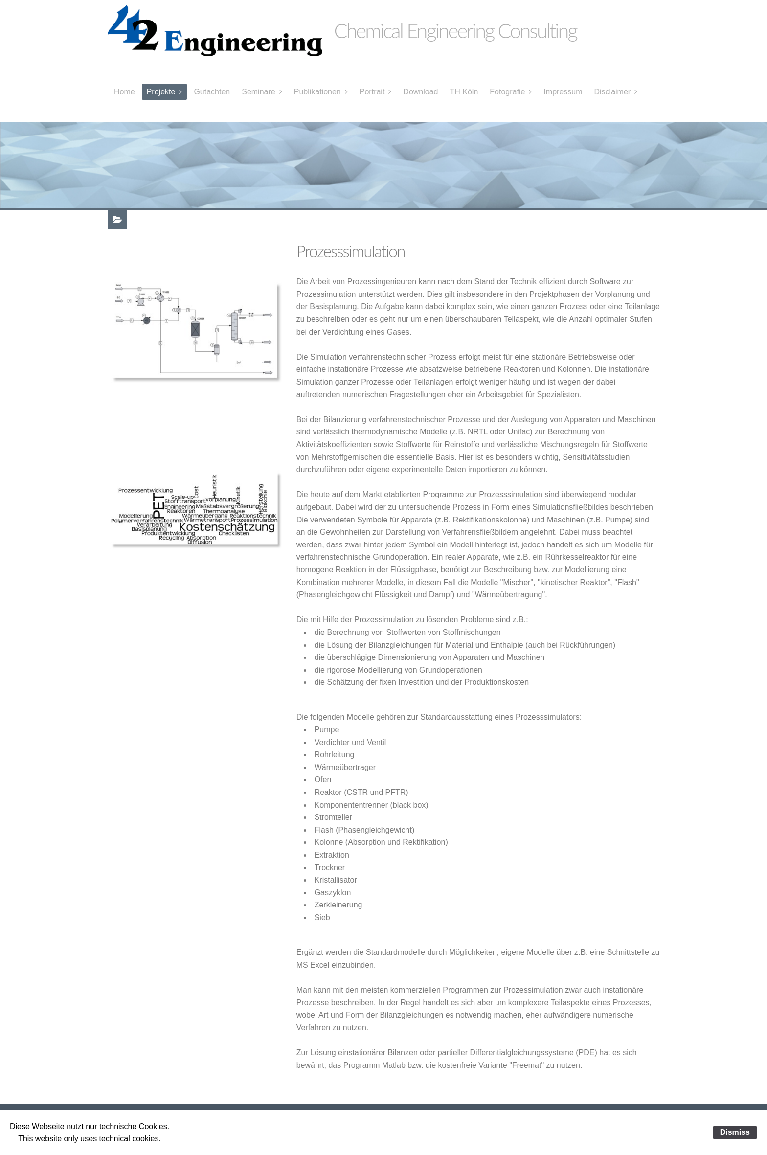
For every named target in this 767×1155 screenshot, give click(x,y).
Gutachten (212, 92)
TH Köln (464, 92)
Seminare (258, 92)
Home (124, 92)
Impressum (562, 92)
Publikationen (317, 92)
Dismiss (735, 1132)
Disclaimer (612, 92)
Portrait (372, 92)
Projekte (161, 92)
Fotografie (507, 92)
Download (420, 92)
